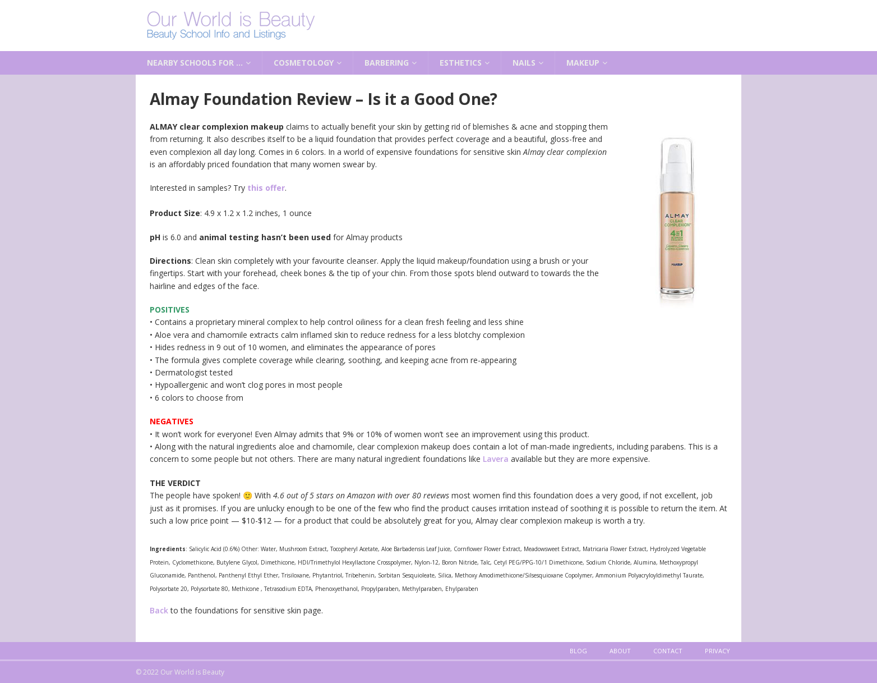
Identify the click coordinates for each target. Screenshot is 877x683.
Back (159, 610)
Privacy (717, 651)
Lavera (496, 458)
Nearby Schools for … (195, 62)
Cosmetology (304, 62)
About (620, 651)
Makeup (582, 62)
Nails (524, 62)
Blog (578, 651)
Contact (667, 651)
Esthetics (461, 62)
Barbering (386, 62)
